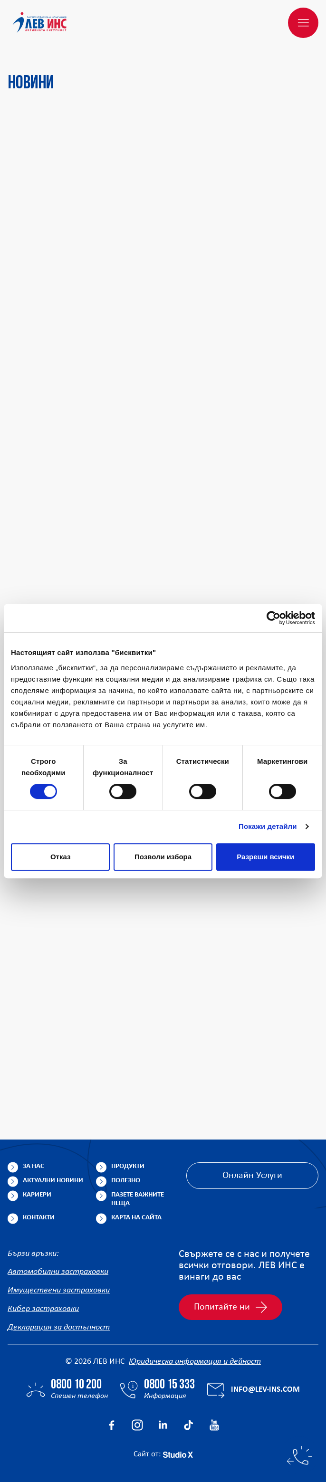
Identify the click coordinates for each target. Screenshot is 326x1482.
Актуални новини (53, 1180)
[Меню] (303, 23)
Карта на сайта (136, 1217)
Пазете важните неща (137, 1199)
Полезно (125, 1180)
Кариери (37, 1194)
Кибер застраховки (43, 1308)
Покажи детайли (268, 826)
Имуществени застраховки (59, 1290)
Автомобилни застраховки (58, 1271)
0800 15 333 (169, 1385)
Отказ (60, 857)
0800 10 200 (76, 1385)
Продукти (127, 1166)
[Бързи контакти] (299, 1455)
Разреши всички (265, 857)
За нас (33, 1166)
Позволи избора (163, 857)
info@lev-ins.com (265, 1390)
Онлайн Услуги (252, 1175)
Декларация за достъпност (59, 1327)
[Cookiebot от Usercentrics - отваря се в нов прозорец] (273, 618)
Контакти (39, 1217)
